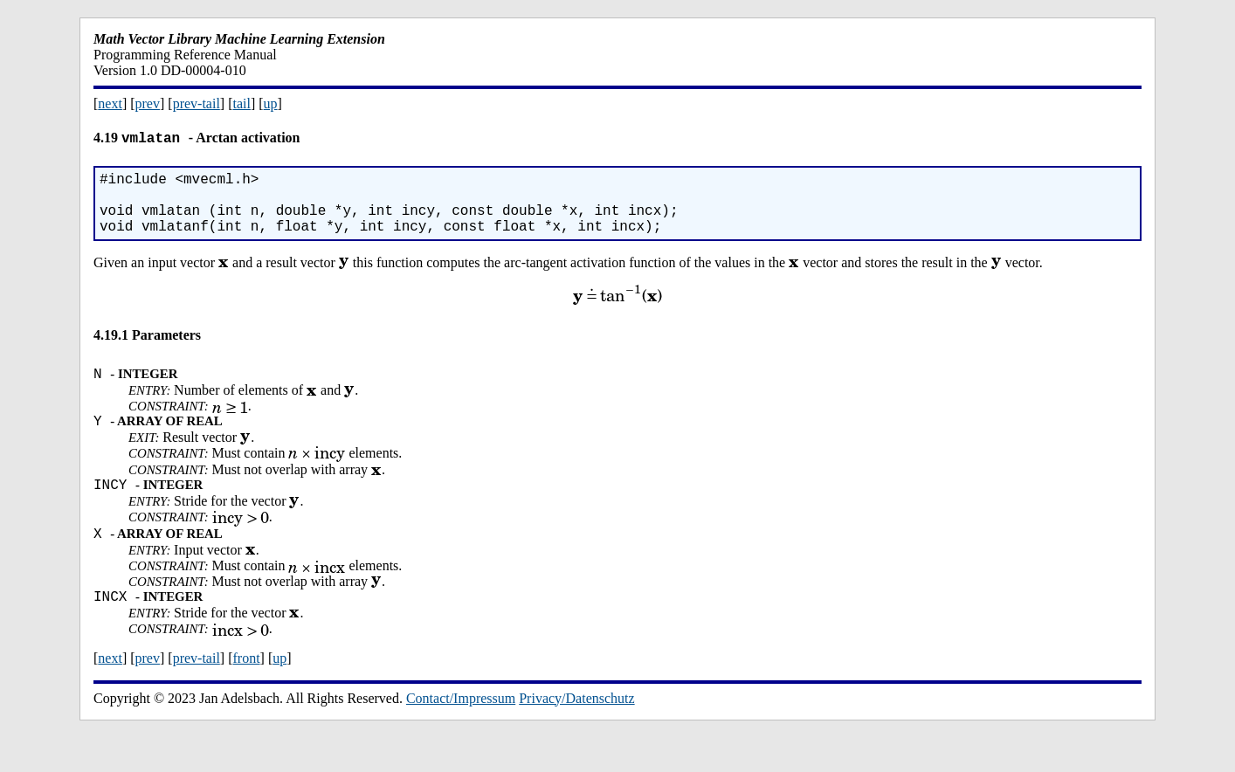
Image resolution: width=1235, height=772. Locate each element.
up (271, 103)
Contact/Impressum (460, 732)
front (245, 692)
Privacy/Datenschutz (576, 732)
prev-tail (196, 103)
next (110, 103)
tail (241, 103)
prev (147, 103)
